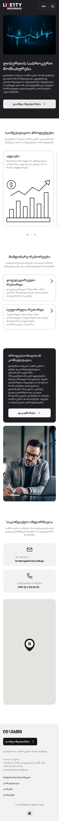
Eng (44, 6)
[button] (24, 234)
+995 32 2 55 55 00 (12, 766)
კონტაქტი (9, 794)
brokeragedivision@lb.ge (15, 769)
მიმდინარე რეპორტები (17, 777)
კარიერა (8, 789)
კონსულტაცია (11, 783)
